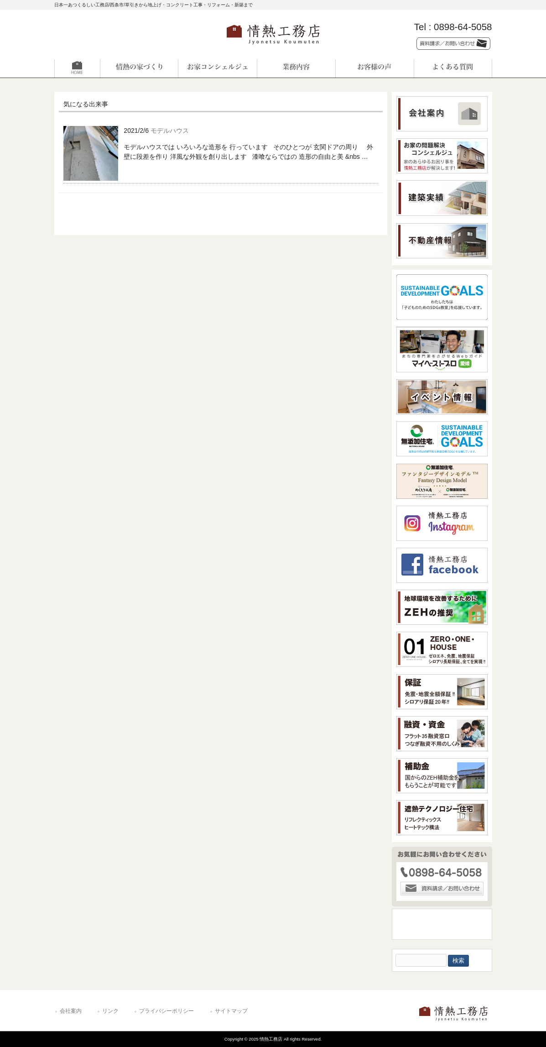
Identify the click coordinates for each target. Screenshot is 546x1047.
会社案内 (71, 1011)
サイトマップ (231, 1011)
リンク (110, 1011)
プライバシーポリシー (166, 1011)
